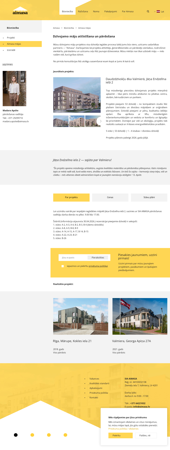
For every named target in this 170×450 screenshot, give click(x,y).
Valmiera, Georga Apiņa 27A (131, 341)
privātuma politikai (98, 266)
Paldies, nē (144, 435)
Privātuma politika (99, 392)
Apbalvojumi (96, 388)
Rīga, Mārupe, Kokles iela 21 (72, 341)
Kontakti (94, 397)
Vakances (94, 378)
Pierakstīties (98, 257)
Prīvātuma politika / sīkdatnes (123, 428)
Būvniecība (13, 27)
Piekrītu (116, 435)
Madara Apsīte (10, 110)
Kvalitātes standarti (99, 383)
